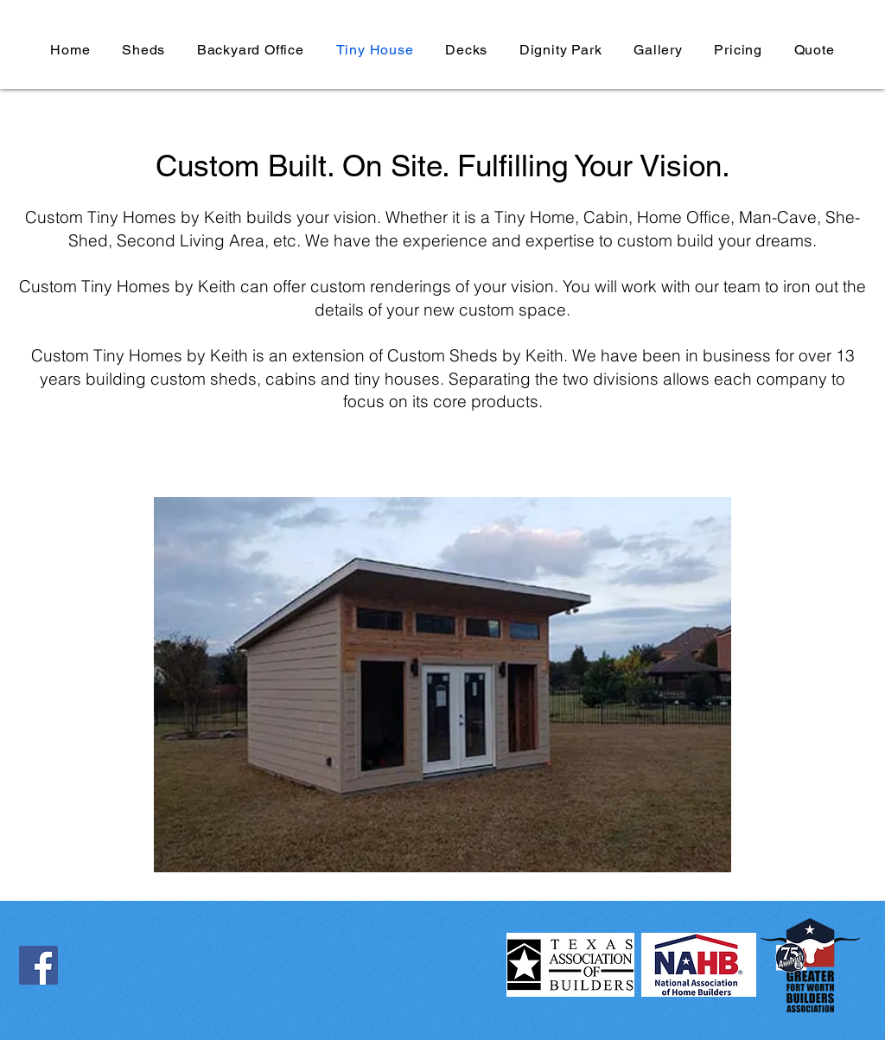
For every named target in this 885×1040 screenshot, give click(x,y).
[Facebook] (38, 965)
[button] (442, 684)
